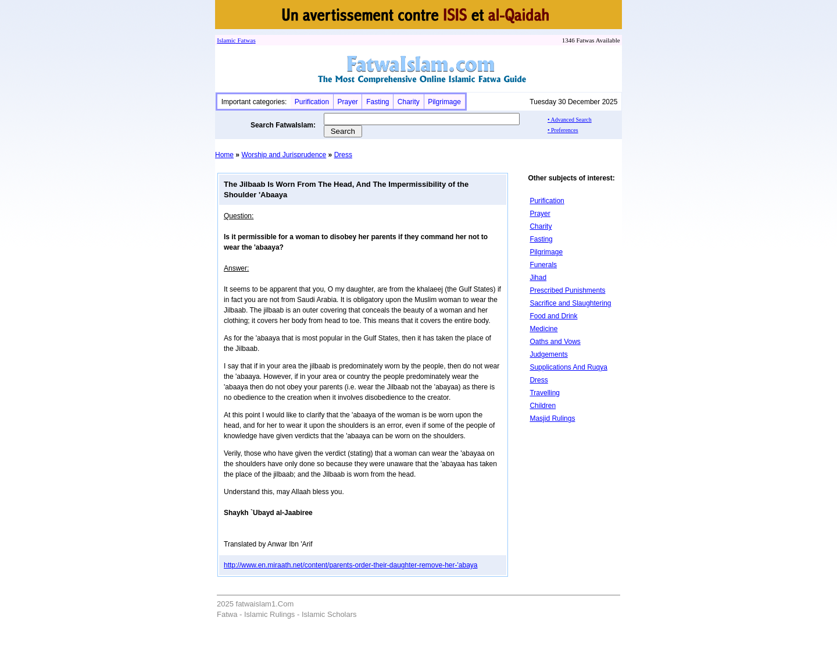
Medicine (543, 329)
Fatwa (244, 40)
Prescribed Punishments (567, 290)
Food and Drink (553, 316)
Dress (343, 155)
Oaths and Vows (555, 342)
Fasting (377, 102)
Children (543, 406)
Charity (409, 102)
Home (224, 155)
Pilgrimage (444, 102)
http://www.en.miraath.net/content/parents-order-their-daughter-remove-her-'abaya (351, 565)
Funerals (543, 265)
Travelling (545, 393)
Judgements (548, 354)
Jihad (538, 278)
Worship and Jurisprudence (283, 155)
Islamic (226, 40)
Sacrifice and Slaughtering (570, 303)
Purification (312, 102)
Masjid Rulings (552, 418)
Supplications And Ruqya (568, 367)
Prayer (347, 102)
